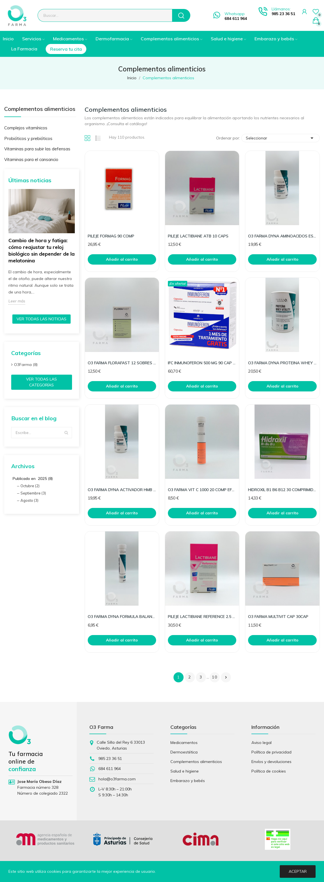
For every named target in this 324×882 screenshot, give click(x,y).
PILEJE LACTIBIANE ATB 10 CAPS (198, 236)
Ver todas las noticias (41, 318)
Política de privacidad (271, 752)
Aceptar (298, 871)
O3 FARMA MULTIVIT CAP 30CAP (278, 616)
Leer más (16, 301)
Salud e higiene (184, 771)
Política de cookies (268, 771)
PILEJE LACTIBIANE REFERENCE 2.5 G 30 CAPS (202, 616)
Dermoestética (184, 752)
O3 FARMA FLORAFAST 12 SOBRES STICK (122, 362)
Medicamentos (184, 742)
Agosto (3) (29, 500)
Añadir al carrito (122, 259)
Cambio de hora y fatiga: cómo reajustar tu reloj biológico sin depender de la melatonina (41, 250)
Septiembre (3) (33, 493)
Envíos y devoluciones (271, 761)
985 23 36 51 (283, 14)
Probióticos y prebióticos (28, 138)
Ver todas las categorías (41, 382)
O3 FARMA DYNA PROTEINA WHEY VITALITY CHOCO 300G (282, 362)
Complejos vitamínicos (25, 127)
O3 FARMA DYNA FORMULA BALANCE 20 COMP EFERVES (122, 616)
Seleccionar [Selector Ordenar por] (280, 138)
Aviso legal (261, 742)
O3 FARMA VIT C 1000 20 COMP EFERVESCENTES (202, 489)
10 (214, 677)
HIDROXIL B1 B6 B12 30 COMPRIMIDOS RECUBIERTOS (282, 489)
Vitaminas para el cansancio (31, 159)
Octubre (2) (30, 486)
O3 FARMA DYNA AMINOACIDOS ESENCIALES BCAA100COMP (282, 236)
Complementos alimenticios (39, 109)
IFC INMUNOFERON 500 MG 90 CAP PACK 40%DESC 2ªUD (202, 362)
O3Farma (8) (26, 364)
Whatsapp (235, 13)
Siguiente (225, 677)
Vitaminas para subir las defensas (37, 148)
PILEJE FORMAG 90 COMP (111, 236)
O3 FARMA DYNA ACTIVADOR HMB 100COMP (122, 489)
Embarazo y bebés (187, 780)
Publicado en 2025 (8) (33, 478)
